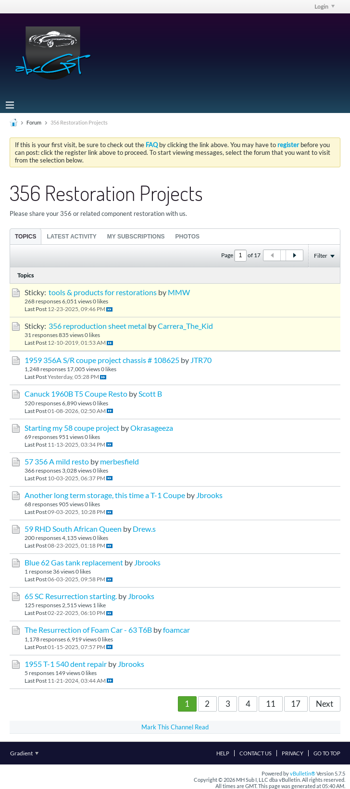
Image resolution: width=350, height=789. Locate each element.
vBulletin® (302, 773)
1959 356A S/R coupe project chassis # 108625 (102, 360)
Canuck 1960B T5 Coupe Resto (76, 393)
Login (324, 6)
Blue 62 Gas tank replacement (74, 562)
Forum (33, 122)
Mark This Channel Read (175, 727)
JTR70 (201, 360)
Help (222, 753)
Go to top (326, 753)
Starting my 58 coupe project (72, 428)
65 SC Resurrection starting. (71, 596)
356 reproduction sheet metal (98, 326)
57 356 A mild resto (57, 461)
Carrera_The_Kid (185, 326)
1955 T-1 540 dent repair (66, 664)
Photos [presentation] (187, 236)
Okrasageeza (151, 428)
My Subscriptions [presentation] (136, 236)
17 (295, 704)
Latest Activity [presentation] (71, 236)
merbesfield (119, 461)
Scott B (150, 393)
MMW (179, 292)
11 (270, 704)
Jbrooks (209, 495)
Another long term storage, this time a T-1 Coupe (105, 495)
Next (324, 704)
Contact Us (255, 753)
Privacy (292, 753)
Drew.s (144, 529)
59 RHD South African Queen (73, 529)
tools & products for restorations (103, 292)
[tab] (25, 236)
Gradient (24, 753)
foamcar (176, 630)
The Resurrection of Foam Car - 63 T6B (88, 630)
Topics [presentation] (25, 236)
